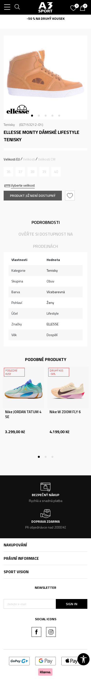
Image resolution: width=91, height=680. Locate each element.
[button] (70, 195)
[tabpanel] (45, 77)
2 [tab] (39, 116)
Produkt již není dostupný (33, 195)
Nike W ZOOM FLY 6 (65, 412)
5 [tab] (59, 116)
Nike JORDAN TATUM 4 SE (23, 414)
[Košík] (83, 8)
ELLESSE (52, 324)
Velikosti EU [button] (12, 159)
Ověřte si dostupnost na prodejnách (45, 240)
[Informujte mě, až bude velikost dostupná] (8, 172)
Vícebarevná (56, 291)
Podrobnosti (46, 222)
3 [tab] (46, 116)
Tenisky (9, 124)
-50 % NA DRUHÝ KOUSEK (46, 18)
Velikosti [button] (29, 159)
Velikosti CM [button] (46, 159)
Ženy (50, 302)
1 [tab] (32, 116)
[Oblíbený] (74, 6)
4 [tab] (52, 116)
